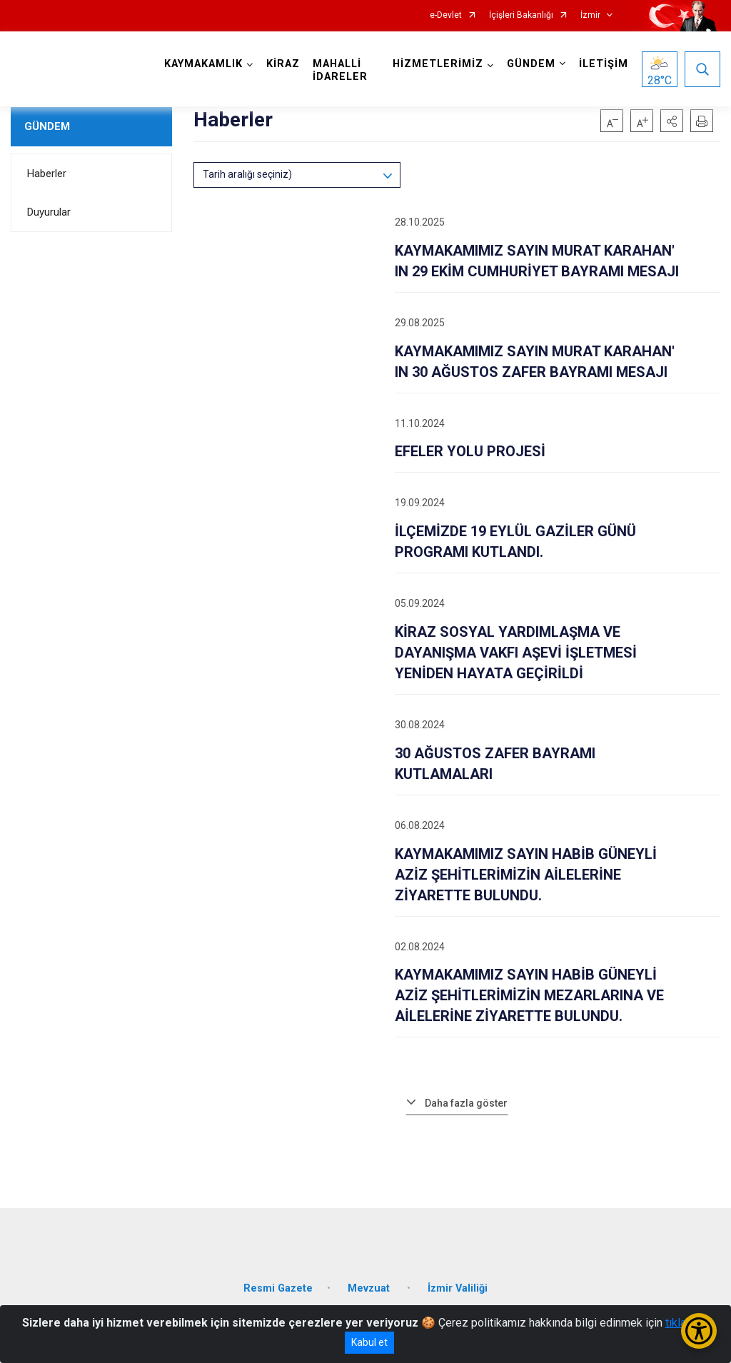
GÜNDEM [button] (531, 64)
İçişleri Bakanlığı (521, 15)
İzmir (590, 15)
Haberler (46, 173)
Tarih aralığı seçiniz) (247, 174)
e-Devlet (446, 15)
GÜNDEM (47, 126)
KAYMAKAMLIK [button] (203, 64)
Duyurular (49, 212)
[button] (671, 120)
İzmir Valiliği (458, 1288)
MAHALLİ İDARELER (340, 70)
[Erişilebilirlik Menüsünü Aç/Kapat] (699, 1331)
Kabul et (369, 1342)
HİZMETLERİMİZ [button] (438, 64)
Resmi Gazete (278, 1288)
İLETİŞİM (603, 64)
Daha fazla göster (466, 1103)
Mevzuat (370, 1288)
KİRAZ (283, 64)
